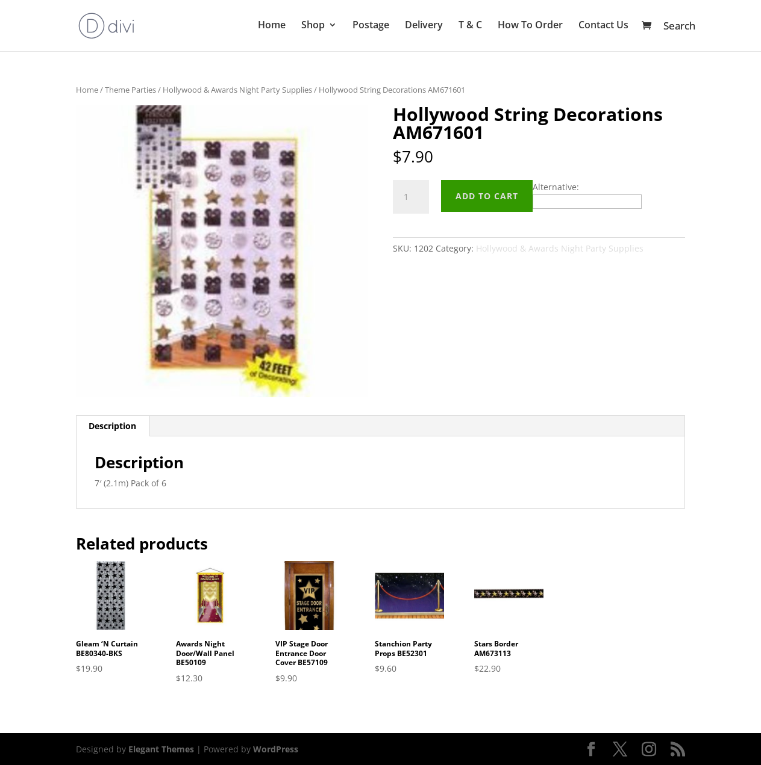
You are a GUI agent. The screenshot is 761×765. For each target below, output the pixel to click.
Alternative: (556, 187)
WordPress (275, 749)
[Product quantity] (411, 197)
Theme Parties (130, 89)
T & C (470, 27)
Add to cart (487, 196)
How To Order (530, 27)
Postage (370, 27)
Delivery (424, 27)
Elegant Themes (161, 749)
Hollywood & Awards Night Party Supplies (237, 89)
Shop (313, 27)
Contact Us (603, 27)
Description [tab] (112, 426)
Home (272, 27)
